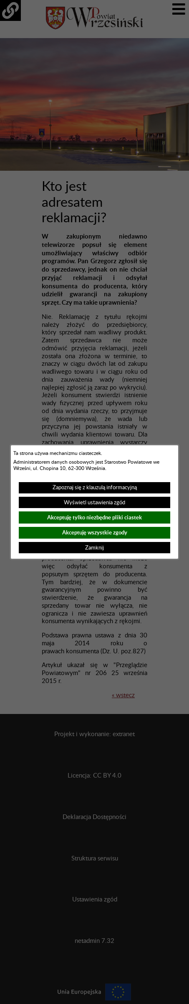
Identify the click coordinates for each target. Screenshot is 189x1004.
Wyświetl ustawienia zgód (94, 503)
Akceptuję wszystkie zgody (94, 532)
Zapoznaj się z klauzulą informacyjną (95, 487)
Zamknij (94, 548)
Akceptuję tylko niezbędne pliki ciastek (94, 517)
